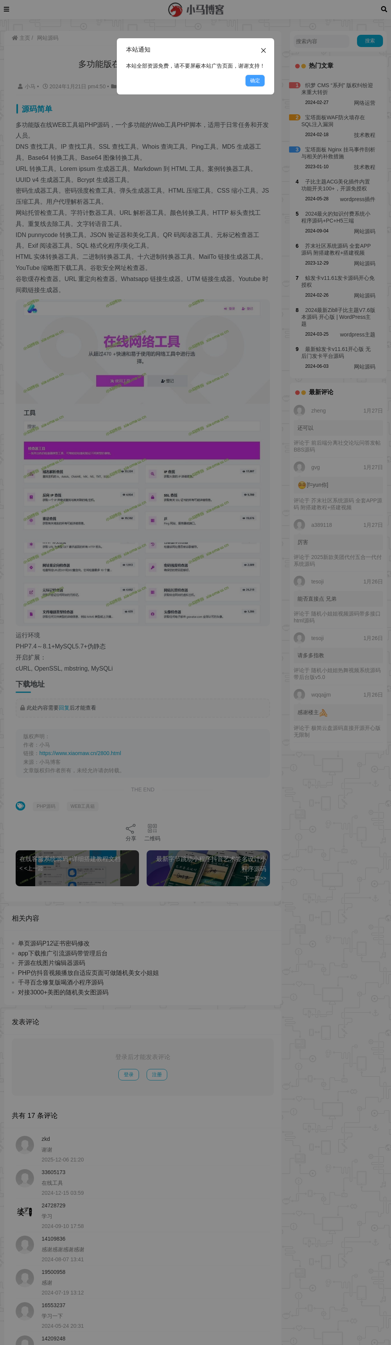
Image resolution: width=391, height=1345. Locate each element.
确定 (255, 80)
